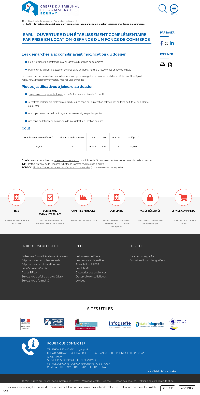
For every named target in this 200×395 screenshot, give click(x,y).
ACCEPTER (187, 388)
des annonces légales (120, 69)
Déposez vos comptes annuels (41, 260)
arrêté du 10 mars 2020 (66, 160)
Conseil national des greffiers (147, 260)
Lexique (80, 280)
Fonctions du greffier (142, 256)
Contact (107, 381)
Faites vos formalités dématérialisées (45, 256)
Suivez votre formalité (35, 280)
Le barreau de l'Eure (88, 256)
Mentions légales (91, 381)
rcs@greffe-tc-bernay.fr (79, 360)
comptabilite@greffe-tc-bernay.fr (88, 367)
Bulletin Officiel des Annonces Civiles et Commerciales (61, 167)
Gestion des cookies (125, 381)
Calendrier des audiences (91, 272)
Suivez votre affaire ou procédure (42, 276)
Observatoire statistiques (91, 276)
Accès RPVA (29, 272)
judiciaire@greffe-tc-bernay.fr (91, 363)
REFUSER (168, 388)
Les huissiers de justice (90, 260)
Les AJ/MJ (82, 268)
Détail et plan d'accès (162, 370)
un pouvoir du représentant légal (46, 94)
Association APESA (87, 264)
